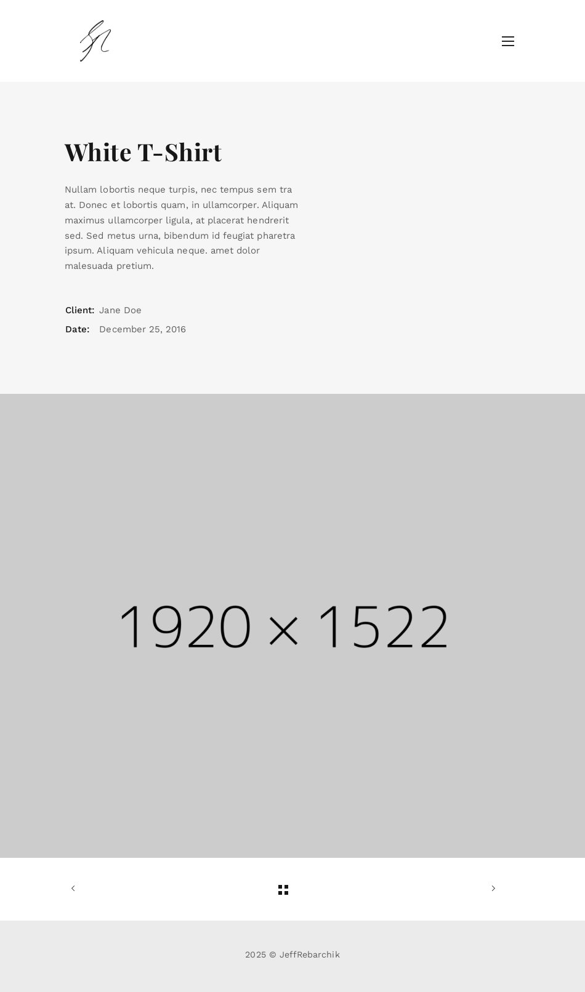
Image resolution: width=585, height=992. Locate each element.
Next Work (491, 888)
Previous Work (76, 888)
